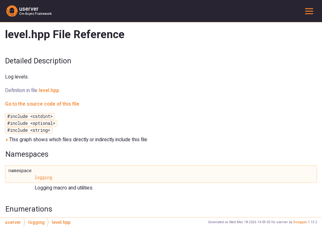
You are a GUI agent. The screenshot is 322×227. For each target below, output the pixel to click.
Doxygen (300, 222)
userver (29, 9)
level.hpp (49, 90)
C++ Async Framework (35, 13)
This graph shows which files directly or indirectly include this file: (76, 139)
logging (43, 177)
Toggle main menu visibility (310, 11)
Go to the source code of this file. (42, 104)
